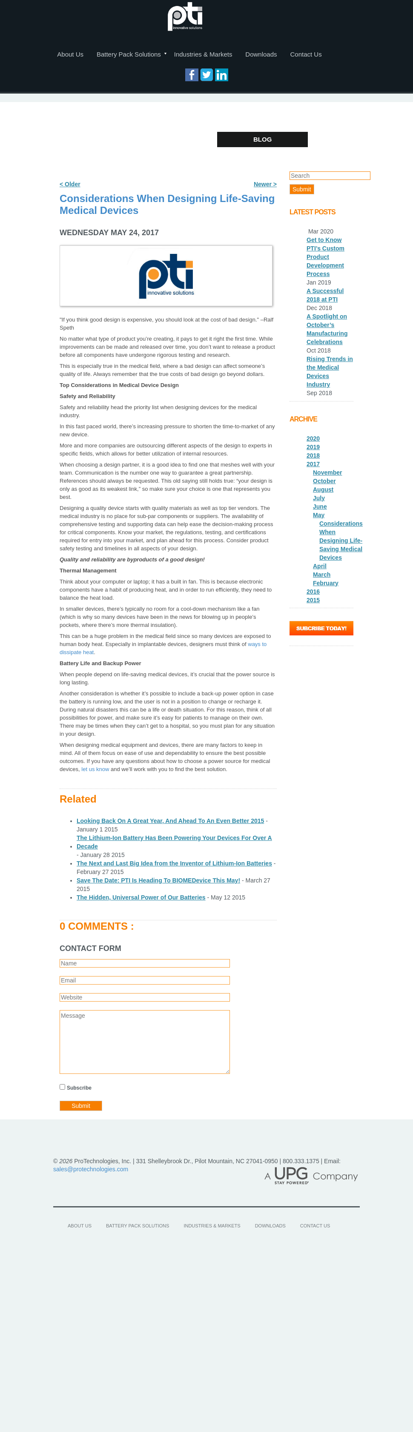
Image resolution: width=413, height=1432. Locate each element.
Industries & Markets (203, 54)
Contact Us (305, 54)
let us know (95, 769)
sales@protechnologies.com (90, 1169)
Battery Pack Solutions (129, 54)
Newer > (265, 184)
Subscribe (79, 1088)
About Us (70, 54)
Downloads (261, 54)
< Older (70, 184)
